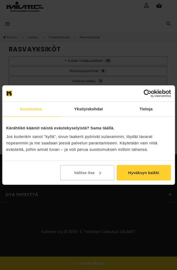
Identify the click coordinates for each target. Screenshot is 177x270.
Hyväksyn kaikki (143, 172)
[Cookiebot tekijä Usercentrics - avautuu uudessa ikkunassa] (147, 93)
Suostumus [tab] (31, 109)
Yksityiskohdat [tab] (88, 109)
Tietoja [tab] (146, 109)
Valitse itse (87, 172)
